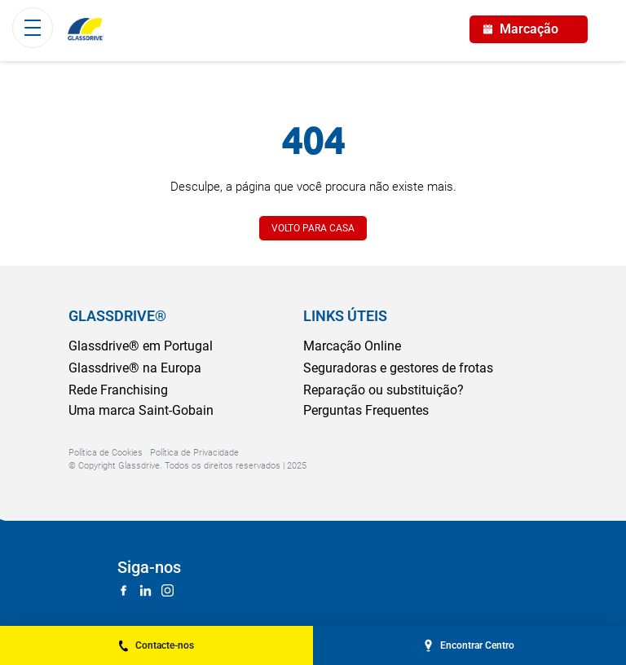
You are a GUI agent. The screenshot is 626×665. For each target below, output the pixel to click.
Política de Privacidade (194, 452)
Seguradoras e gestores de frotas (398, 368)
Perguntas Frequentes (366, 410)
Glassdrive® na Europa (134, 368)
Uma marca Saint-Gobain (141, 410)
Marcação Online (352, 346)
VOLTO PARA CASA (313, 228)
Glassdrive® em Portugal (140, 346)
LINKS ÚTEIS (345, 315)
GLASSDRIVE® (117, 315)
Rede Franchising (118, 390)
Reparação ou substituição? (383, 390)
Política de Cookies (105, 452)
